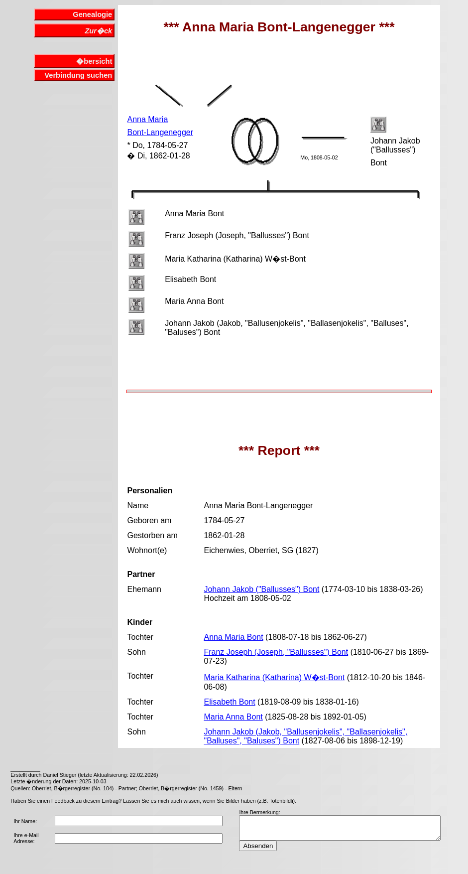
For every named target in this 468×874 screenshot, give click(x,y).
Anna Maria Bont (233, 637)
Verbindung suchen (78, 75)
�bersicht (94, 61)
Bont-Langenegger (160, 132)
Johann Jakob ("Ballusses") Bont (261, 589)
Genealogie (92, 14)
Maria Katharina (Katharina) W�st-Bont (274, 677)
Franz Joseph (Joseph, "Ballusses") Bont (276, 652)
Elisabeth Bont (229, 702)
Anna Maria (147, 119)
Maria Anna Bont (233, 717)
